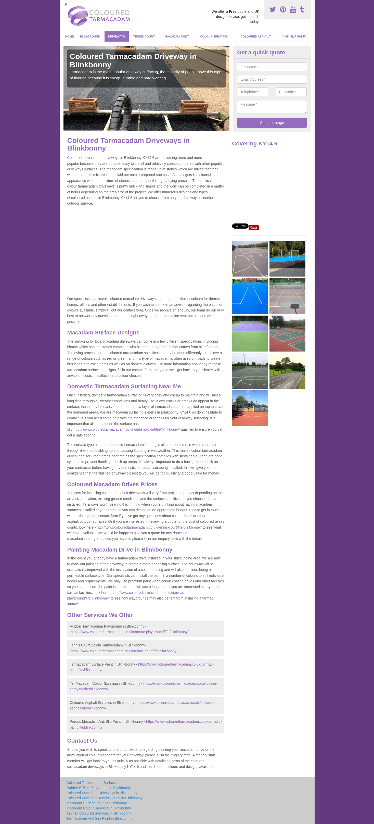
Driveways (116, 36)
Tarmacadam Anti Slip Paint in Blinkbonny (99, 818)
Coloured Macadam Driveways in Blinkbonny (102, 793)
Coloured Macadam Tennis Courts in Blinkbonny (105, 798)
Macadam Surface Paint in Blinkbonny (97, 803)
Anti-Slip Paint (293, 36)
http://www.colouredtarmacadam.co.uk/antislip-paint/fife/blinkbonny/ (126, 429)
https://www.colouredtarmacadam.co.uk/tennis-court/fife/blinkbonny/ (124, 651)
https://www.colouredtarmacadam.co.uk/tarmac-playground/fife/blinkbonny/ (129, 632)
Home (69, 36)
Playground (90, 36)
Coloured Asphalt (256, 36)
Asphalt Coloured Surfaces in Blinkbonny (99, 813)
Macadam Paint (177, 36)
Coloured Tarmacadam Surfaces (92, 783)
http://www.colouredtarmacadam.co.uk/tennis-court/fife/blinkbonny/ (149, 527)
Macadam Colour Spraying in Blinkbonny (99, 808)
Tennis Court (144, 36)
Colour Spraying (214, 36)
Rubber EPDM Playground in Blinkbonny (99, 788)
